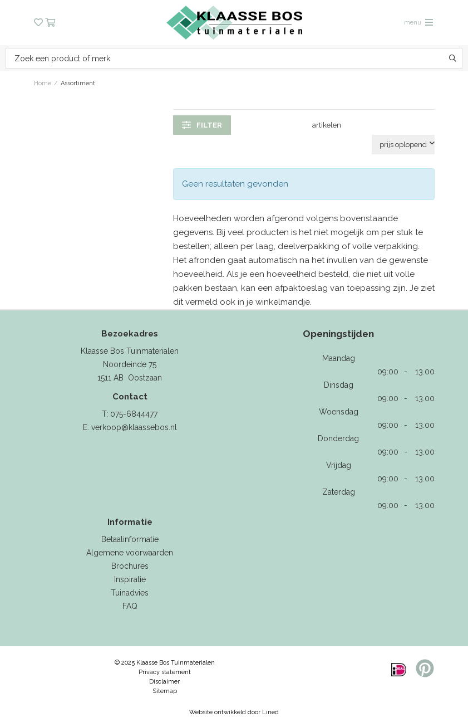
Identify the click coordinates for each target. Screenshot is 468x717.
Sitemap (164, 691)
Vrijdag (338, 465)
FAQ (129, 606)
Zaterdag (338, 491)
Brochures (130, 566)
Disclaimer (164, 681)
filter (202, 124)
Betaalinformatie (130, 539)
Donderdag (338, 438)
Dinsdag (338, 385)
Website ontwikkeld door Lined (234, 712)
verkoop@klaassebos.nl (134, 427)
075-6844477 (133, 413)
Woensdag (338, 411)
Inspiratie (130, 579)
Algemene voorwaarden (129, 552)
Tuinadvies (130, 592)
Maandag (338, 358)
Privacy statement (165, 672)
